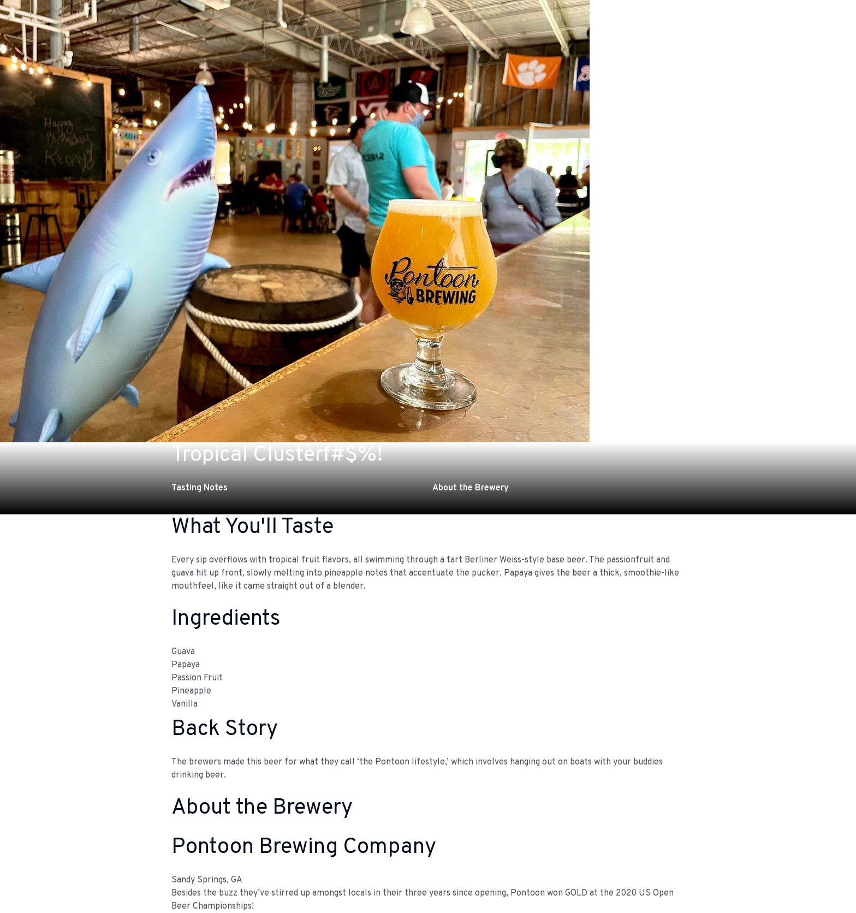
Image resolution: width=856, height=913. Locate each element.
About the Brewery (470, 488)
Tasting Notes (199, 488)
